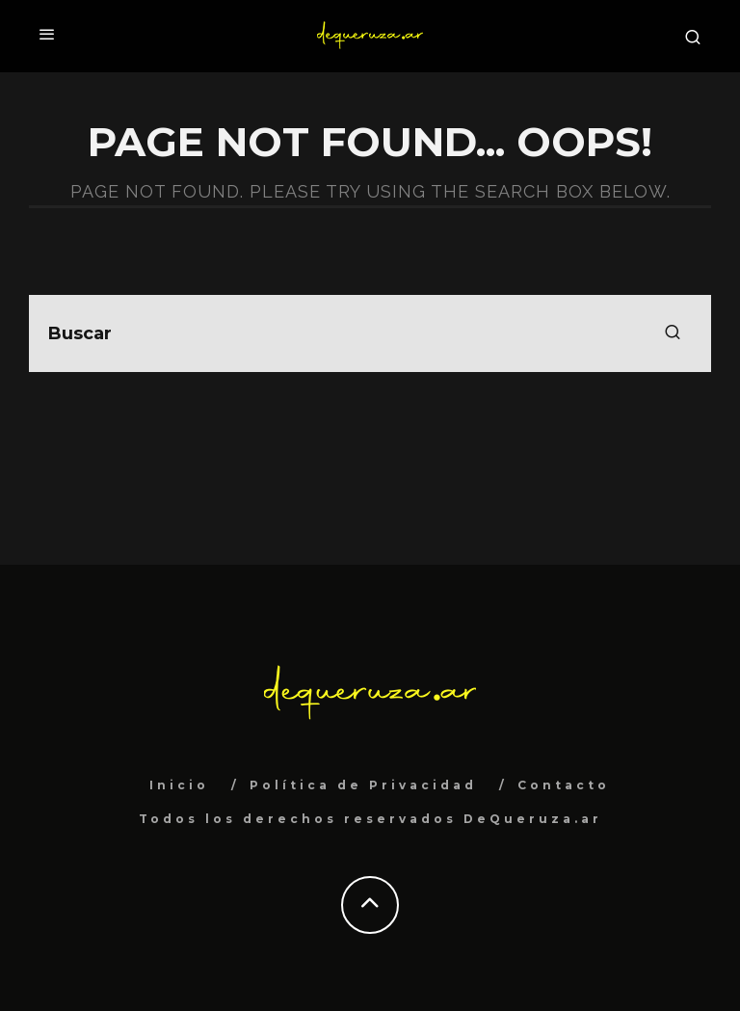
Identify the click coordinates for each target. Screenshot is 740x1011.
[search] (672, 333)
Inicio (179, 785)
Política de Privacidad (363, 785)
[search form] (370, 333)
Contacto (563, 785)
